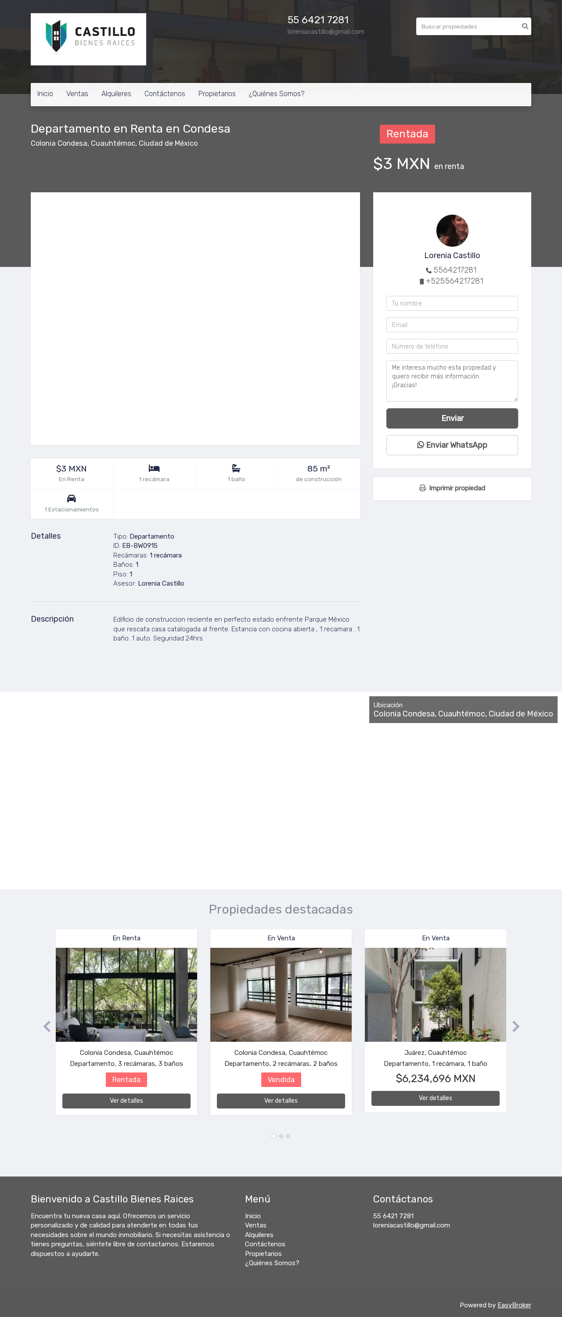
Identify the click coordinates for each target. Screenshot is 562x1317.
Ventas (77, 94)
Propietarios (217, 94)
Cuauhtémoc (113, 143)
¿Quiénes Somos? (276, 94)
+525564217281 (454, 281)
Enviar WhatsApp (452, 445)
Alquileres (116, 94)
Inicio (45, 94)
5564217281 (454, 270)
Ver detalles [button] (126, 1101)
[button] (43, 1026)
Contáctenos (164, 94)
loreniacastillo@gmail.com (411, 1225)
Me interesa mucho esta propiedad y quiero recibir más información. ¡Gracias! (452, 381)
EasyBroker (514, 1305)
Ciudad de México (168, 143)
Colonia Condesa (59, 143)
